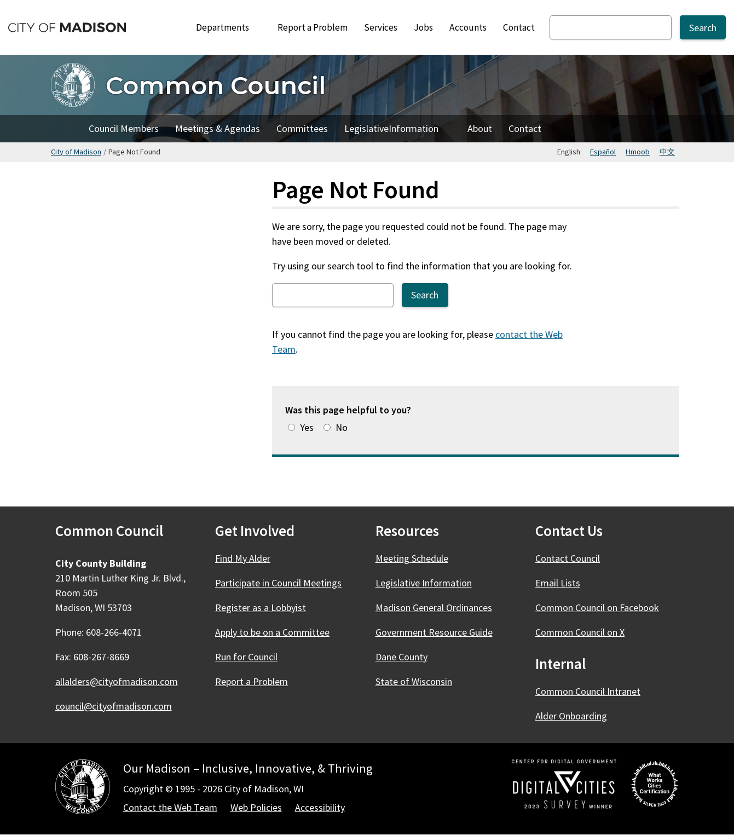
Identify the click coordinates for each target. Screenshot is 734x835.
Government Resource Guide (434, 632)
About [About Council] (479, 128)
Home (65, 128)
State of (420, 681)
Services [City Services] (380, 27)
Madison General (440, 607)
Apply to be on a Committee (272, 632)
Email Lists (557, 583)
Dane (407, 656)
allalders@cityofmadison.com (116, 681)
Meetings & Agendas (217, 128)
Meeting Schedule (411, 558)
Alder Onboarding (571, 716)
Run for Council (246, 656)
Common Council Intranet (587, 691)
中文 (667, 152)
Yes (307, 427)
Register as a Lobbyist (260, 607)
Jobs (423, 27)
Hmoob (638, 152)
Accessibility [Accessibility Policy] (320, 807)
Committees (302, 128)
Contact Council (567, 558)
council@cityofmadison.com (113, 706)
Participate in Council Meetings (278, 583)
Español (603, 152)
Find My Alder (242, 558)
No (342, 427)
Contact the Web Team (170, 807)
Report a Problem (313, 27)
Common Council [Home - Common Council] (216, 85)
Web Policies (256, 807)
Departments (228, 27)
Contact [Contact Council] (524, 128)
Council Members (124, 128)
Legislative (397, 131)
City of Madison (76, 152)
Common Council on (603, 607)
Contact (519, 27)
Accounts (468, 27)
